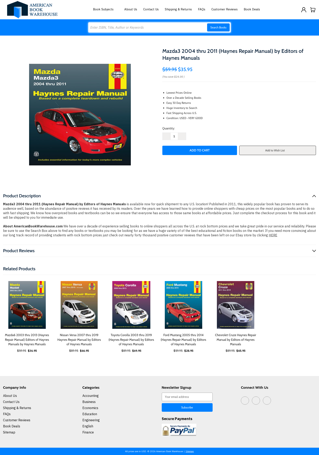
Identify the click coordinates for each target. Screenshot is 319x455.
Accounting (90, 396)
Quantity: (168, 128)
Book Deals (252, 9)
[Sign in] (304, 10)
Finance (88, 432)
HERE (273, 235)
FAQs (201, 9)
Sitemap (9, 432)
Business (89, 402)
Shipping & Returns (178, 9)
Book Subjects (105, 9)
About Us (130, 9)
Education (89, 414)
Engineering (91, 420)
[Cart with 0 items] (313, 10)
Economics (90, 408)
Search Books (218, 27)
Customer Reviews (224, 9)
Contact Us (151, 9)
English (87, 426)
